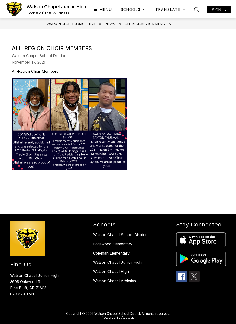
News (110, 24)
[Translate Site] (170, 9)
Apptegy (128, 317)
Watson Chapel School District (119, 234)
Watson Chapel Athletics (114, 280)
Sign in (219, 9)
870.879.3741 (22, 294)
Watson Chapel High (111, 271)
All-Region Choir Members (148, 24)
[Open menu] (102, 9)
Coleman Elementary (111, 253)
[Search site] (197, 9)
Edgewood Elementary (112, 244)
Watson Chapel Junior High (71, 24)
